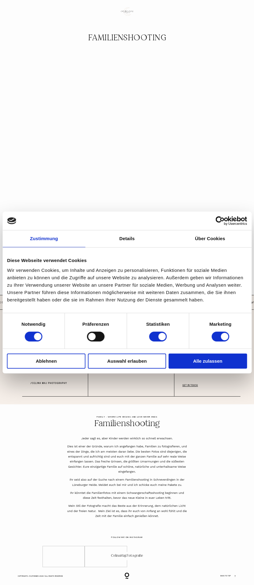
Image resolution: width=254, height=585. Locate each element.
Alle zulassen (207, 361)
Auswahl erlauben (127, 361)
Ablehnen (46, 361)
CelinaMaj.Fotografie (127, 556)
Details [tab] (127, 238)
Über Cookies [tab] (210, 238)
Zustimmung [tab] (44, 238)
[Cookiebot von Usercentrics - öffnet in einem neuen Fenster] (220, 220)
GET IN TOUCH (190, 385)
